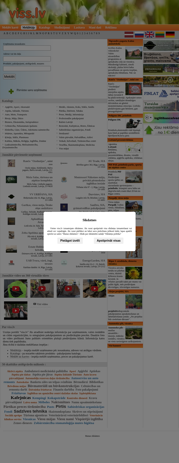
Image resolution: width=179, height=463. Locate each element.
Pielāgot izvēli (70, 240)
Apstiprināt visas (108, 240)
